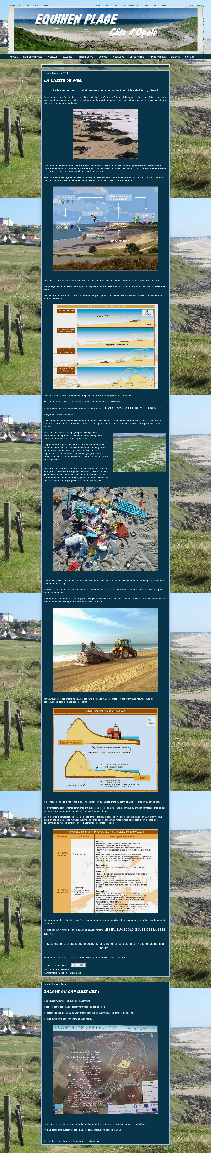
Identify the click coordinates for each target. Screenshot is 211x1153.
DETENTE (175, 57)
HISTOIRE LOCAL (85, 57)
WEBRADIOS (118, 57)
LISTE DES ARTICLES (32, 57)
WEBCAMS (52, 57)
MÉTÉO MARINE (137, 57)
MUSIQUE (103, 57)
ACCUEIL (14, 57)
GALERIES (67, 57)
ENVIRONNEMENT (62, 969)
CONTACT (189, 57)
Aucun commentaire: (56, 965)
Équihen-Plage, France (70, 973)
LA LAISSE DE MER (63, 80)
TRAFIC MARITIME (157, 57)
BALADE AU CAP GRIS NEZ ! (71, 991)
